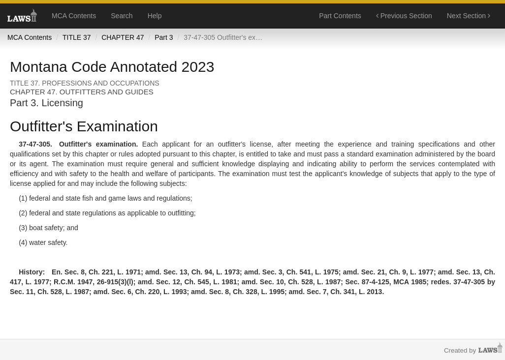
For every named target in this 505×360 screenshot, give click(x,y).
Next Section (468, 16)
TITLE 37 (77, 37)
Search (121, 16)
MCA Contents (74, 16)
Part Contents (340, 16)
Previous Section (404, 16)
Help (155, 16)
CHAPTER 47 (122, 37)
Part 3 (164, 37)
